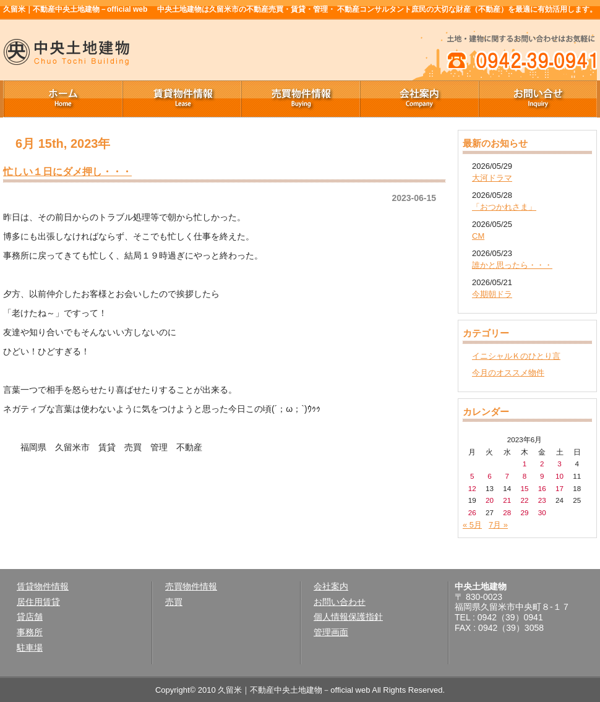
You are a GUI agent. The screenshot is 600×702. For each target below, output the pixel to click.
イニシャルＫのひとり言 (516, 356)
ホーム (62, 99)
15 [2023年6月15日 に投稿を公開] (524, 488)
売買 (173, 602)
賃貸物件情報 (181, 99)
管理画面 (331, 632)
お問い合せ (537, 99)
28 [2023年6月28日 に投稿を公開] (507, 512)
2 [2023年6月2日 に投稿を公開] (542, 464)
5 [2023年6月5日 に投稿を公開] (472, 476)
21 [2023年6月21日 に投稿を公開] (507, 500)
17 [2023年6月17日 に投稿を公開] (559, 488)
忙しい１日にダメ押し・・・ (67, 171)
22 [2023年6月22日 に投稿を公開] (524, 500)
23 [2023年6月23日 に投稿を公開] (542, 500)
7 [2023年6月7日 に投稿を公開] (507, 476)
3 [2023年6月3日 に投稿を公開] (559, 464)
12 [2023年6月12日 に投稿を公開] (472, 488)
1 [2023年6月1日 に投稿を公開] (525, 464)
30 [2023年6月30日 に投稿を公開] (542, 512)
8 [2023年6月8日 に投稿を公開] (525, 476)
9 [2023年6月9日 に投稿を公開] (542, 476)
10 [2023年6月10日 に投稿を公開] (559, 476)
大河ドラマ (492, 177)
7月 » (498, 524)
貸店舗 (30, 617)
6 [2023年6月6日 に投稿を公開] (489, 476)
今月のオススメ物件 (508, 372)
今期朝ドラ (492, 294)
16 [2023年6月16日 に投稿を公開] (542, 488)
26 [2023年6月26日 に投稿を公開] (472, 512)
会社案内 (418, 99)
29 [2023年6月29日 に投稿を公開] (524, 512)
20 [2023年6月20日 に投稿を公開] (490, 500)
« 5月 (472, 524)
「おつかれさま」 (504, 207)
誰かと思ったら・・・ (512, 265)
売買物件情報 (300, 99)
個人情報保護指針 (348, 617)
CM (478, 236)
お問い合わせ (340, 602)
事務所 (30, 632)
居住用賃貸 (38, 602)
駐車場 (30, 648)
